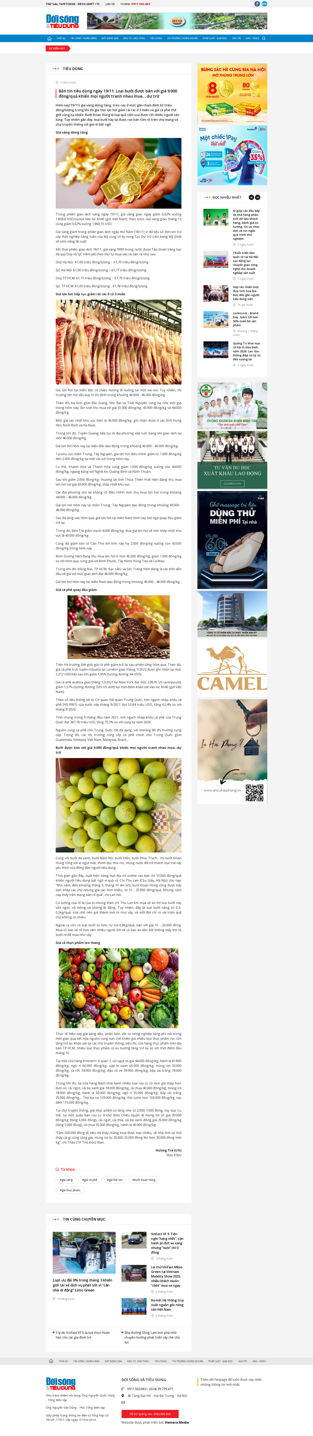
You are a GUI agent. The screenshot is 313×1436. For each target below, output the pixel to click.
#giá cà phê (89, 1180)
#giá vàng (66, 1180)
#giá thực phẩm (70, 1190)
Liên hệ (110, 4)
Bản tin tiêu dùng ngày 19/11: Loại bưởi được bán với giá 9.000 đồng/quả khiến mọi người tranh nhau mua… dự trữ (118, 93)
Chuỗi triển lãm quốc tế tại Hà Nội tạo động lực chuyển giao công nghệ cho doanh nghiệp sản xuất (245, 263)
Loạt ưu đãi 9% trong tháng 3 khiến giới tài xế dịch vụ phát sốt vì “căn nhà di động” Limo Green (82, 1285)
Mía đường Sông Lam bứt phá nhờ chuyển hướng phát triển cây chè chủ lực (152, 1337)
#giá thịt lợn (115, 1180)
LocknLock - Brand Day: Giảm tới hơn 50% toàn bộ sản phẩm (245, 319)
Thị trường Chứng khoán (182, 38)
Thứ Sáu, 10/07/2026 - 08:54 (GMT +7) (72, 4)
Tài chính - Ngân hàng (83, 38)
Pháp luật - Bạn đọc (215, 38)
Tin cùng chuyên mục (84, 1219)
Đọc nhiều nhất (227, 197)
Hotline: (135, 4)
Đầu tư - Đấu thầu (134, 38)
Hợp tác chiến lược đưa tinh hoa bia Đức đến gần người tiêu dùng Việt (246, 293)
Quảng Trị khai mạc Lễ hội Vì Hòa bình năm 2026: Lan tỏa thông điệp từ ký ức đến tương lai (247, 351)
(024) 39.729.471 (161, 1389)
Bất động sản (110, 38)
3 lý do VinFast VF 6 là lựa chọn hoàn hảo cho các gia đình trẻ (83, 1335)
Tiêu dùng (156, 38)
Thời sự (60, 38)
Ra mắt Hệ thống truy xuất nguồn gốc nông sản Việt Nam (167, 1305)
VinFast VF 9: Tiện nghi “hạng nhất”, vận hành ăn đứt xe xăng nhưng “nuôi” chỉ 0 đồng (167, 1243)
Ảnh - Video (252, 38)
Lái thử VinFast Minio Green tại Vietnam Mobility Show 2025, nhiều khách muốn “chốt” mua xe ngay (166, 1276)
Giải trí (236, 38)
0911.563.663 (137, 1389)
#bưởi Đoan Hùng (143, 1180)
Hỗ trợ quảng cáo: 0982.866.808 (150, 1414)
